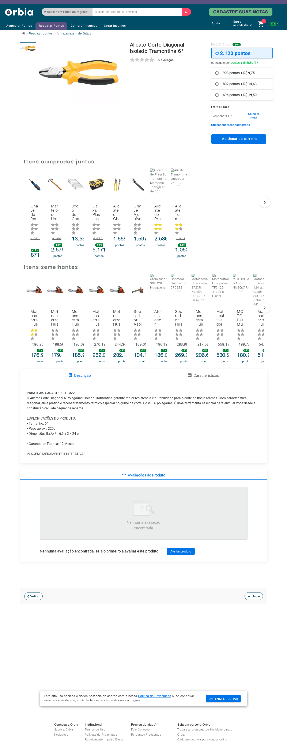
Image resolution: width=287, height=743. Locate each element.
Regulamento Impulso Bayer (104, 740)
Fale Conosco (140, 730)
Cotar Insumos (115, 25)
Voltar (33, 578)
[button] (274, 24)
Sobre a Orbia (63, 730)
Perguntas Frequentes (146, 735)
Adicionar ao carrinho (238, 139)
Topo (253, 578)
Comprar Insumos (84, 25)
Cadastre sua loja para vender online (202, 740)
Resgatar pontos (41, 33)
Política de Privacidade (154, 696)
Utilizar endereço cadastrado (230, 125)
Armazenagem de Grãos (74, 33)
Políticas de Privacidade (101, 735)
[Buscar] (186, 12)
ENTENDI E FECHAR (223, 698)
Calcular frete (253, 116)
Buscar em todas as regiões (67, 12)
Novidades (61, 735)
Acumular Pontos (19, 25)
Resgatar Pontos (51, 25)
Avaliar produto (180, 532)
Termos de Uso (95, 730)
